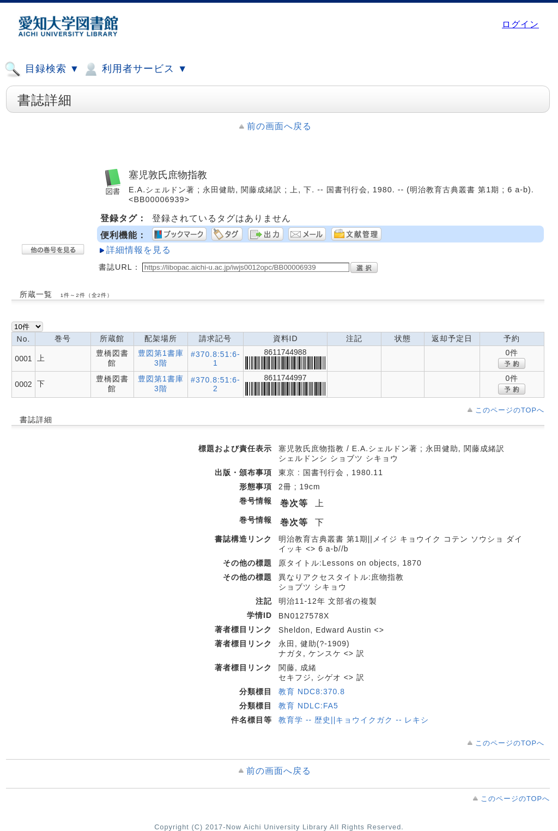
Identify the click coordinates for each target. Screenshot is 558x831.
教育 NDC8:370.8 (311, 691)
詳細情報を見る (138, 249)
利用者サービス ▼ (134, 69)
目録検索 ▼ (42, 69)
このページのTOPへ (509, 410)
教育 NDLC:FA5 (308, 705)
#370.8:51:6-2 (215, 384)
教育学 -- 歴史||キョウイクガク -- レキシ (353, 719)
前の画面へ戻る (279, 126)
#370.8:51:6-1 (215, 358)
